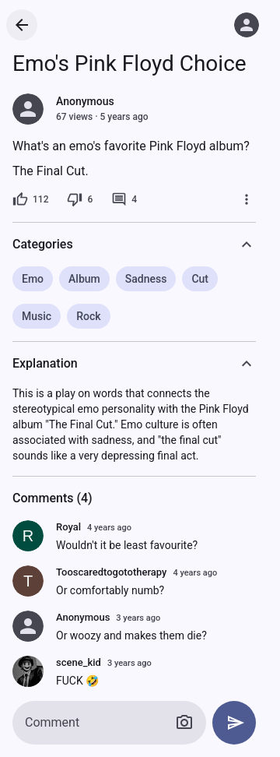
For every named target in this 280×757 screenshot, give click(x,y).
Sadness (146, 279)
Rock (88, 316)
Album (84, 279)
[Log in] (246, 24)
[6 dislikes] (80, 199)
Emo (33, 279)
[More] (246, 199)
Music (36, 316)
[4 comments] (124, 199)
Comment (52, 722)
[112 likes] (30, 199)
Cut (199, 279)
